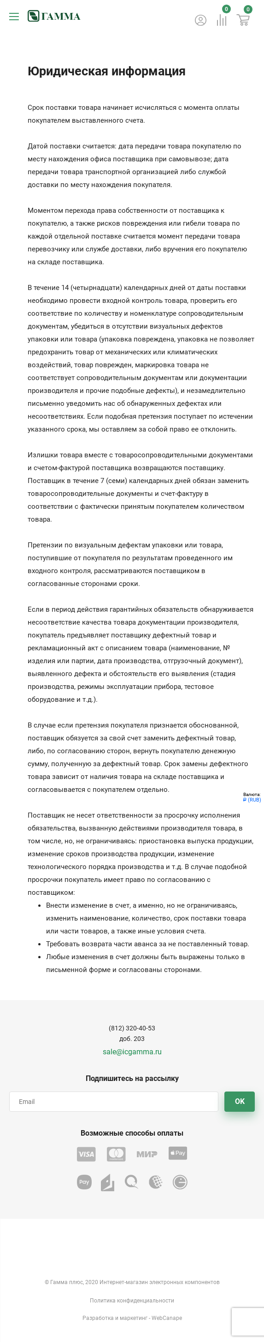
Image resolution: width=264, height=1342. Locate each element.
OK (240, 1101)
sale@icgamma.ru (132, 1051)
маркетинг (133, 1318)
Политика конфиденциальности (132, 1300)
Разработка (98, 1318)
